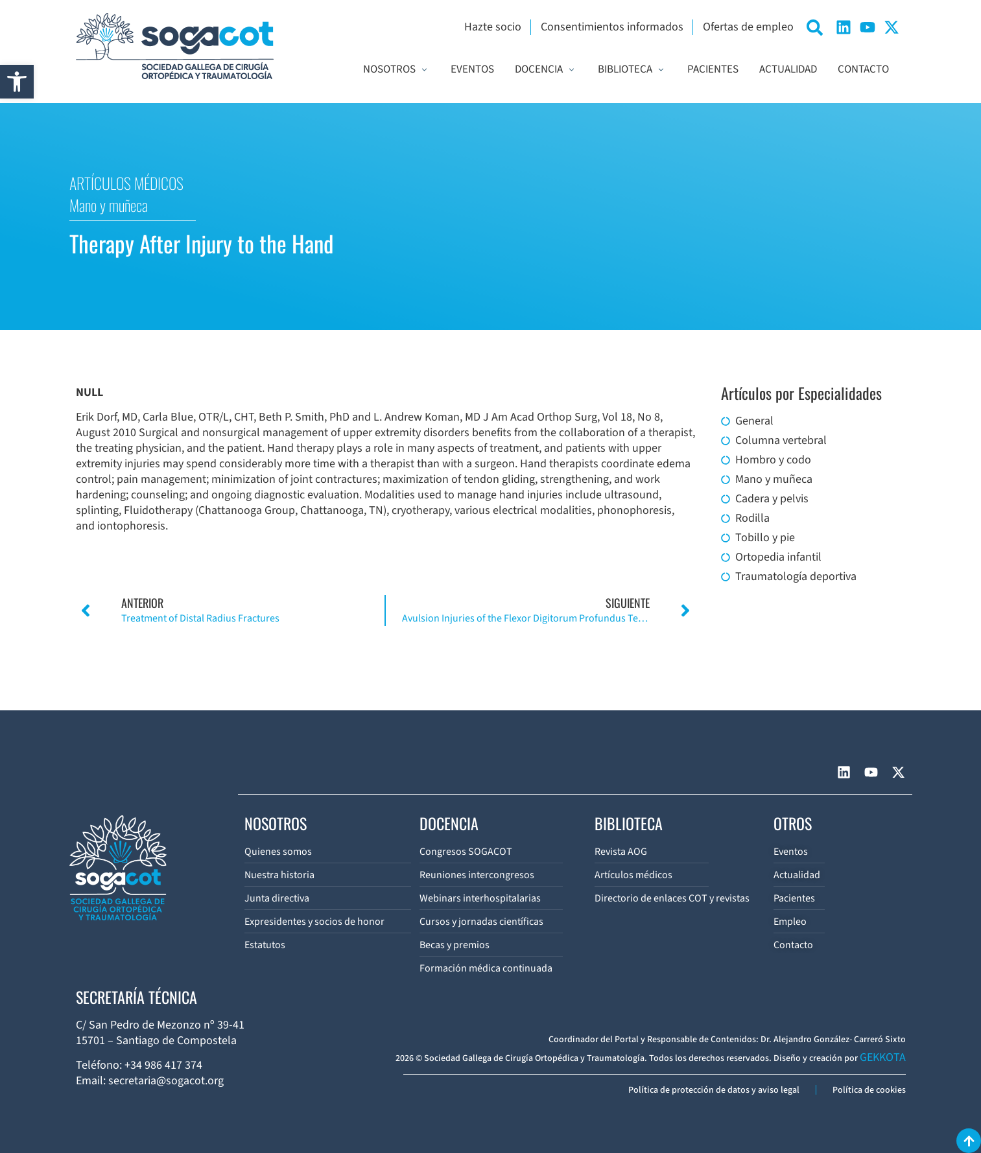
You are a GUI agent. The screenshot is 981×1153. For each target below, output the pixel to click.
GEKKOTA (883, 1057)
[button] (17, 82)
